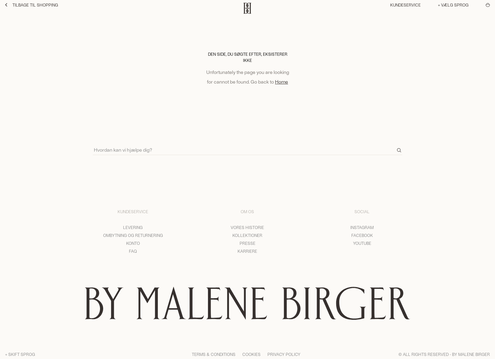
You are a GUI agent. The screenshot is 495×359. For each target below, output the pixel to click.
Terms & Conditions (213, 354)
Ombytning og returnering (133, 235)
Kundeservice (405, 5)
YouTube (362, 243)
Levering (133, 227)
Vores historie (247, 227)
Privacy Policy (283, 354)
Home (281, 82)
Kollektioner (247, 235)
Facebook (362, 235)
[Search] (247, 146)
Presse (247, 243)
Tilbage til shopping (31, 5)
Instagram (362, 227)
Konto (133, 243)
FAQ (133, 251)
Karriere (247, 251)
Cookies (251, 354)
